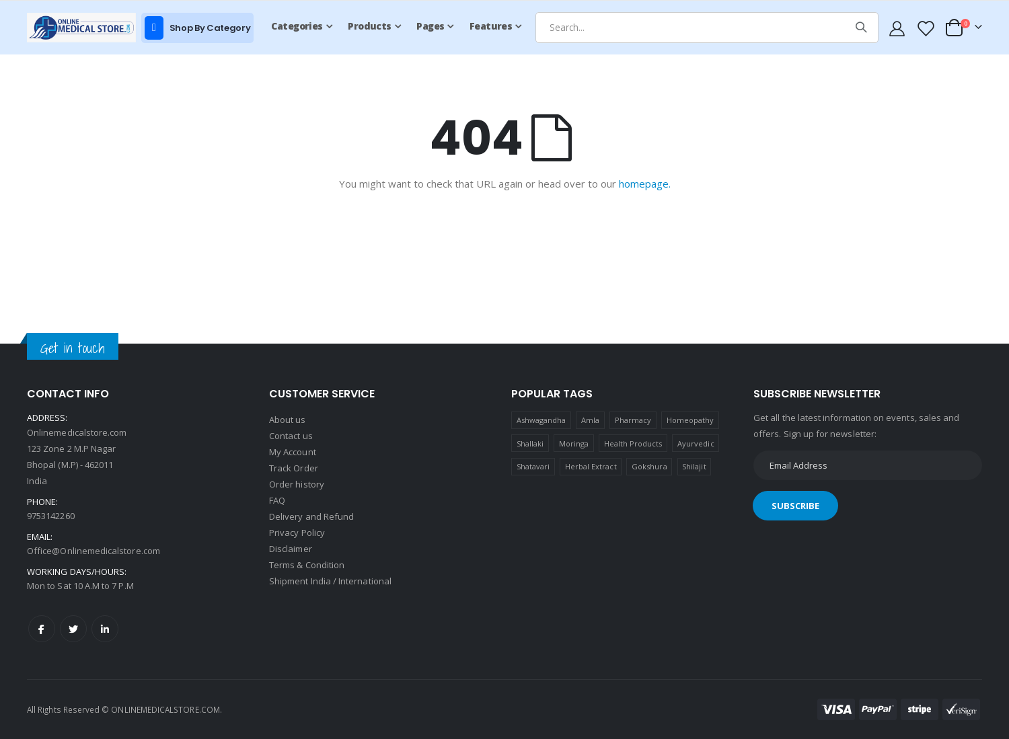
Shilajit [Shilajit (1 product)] (694, 466)
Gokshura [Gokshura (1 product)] (649, 466)
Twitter (73, 628)
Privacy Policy (297, 533)
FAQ (277, 500)
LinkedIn (104, 628)
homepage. (645, 183)
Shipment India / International (330, 581)
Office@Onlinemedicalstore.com (93, 551)
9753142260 (51, 516)
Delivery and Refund (311, 516)
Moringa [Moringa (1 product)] (574, 443)
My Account (292, 452)
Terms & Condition (306, 565)
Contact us (291, 436)
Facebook (41, 628)
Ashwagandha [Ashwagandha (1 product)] (541, 420)
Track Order (293, 468)
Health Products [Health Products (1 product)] (633, 443)
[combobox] (707, 27)
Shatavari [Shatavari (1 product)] (533, 466)
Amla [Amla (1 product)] (590, 420)
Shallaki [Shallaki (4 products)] (530, 443)
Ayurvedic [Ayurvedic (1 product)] (695, 443)
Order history (296, 484)
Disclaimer (290, 549)
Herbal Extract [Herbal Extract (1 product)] (591, 466)
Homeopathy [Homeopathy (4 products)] (690, 420)
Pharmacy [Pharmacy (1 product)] (633, 420)
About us (287, 420)
